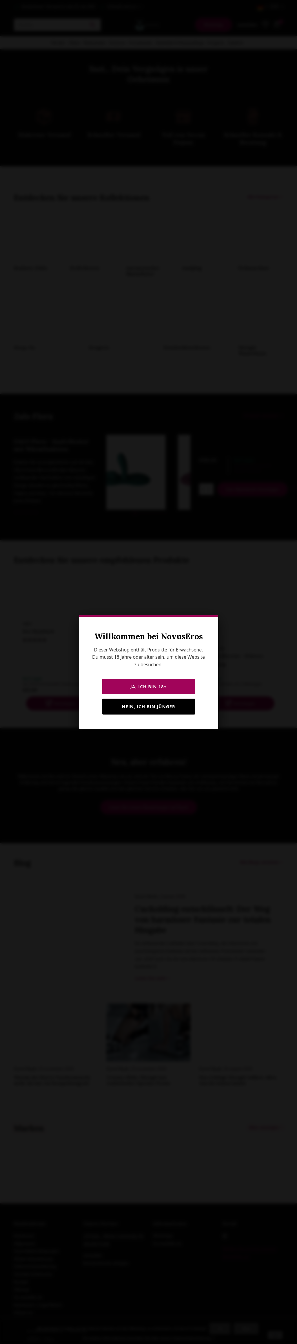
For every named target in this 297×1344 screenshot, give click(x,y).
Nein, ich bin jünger (148, 706)
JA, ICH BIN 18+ (148, 686)
